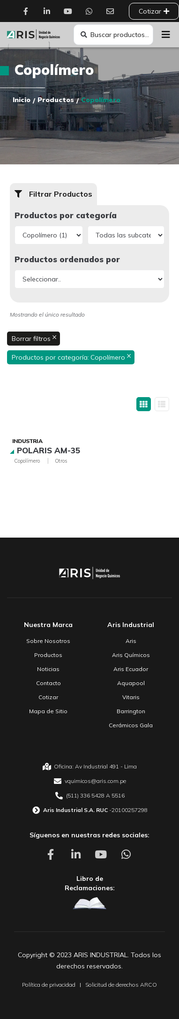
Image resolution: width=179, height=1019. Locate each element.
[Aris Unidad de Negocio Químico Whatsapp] (91, 11)
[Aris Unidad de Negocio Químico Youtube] (70, 11)
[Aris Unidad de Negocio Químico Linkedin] (49, 11)
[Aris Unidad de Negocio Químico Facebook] (28, 11)
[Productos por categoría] (49, 235)
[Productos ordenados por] (89, 279)
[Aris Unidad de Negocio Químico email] (89, 781)
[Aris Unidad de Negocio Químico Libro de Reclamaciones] (89, 903)
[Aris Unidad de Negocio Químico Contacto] (112, 11)
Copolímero (27, 461)
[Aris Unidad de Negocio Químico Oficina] (89, 767)
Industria (27, 440)
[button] (166, 35)
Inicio (21, 100)
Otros (61, 461)
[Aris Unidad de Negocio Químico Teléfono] (89, 796)
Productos (55, 100)
